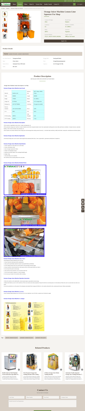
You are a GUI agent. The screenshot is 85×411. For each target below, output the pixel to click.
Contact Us (56, 4)
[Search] (74, 4)
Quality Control (48, 4)
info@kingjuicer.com (78, 0)
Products (20, 4)
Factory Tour (39, 4)
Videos (25, 4)
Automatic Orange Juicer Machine (17, 8)
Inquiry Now (64, 41)
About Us (31, 4)
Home (14, 4)
